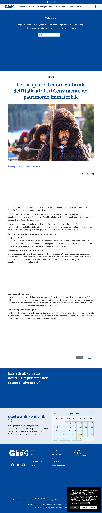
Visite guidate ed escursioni (45, 24)
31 (81, 439)
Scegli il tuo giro (38, 12)
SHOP (54, 458)
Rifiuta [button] (74, 507)
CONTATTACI (56, 454)
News (31, 7)
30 (75, 439)
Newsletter (24, 12)
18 (86, 431)
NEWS (33, 458)
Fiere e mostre (62, 28)
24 (81, 435)
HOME (33, 451)
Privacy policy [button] (74, 503)
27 (57, 439)
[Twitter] (51, 2)
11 (86, 427)
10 (81, 427)
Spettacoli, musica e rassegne (72, 24)
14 (64, 431)
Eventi (23, 7)
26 (92, 435)
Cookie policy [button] (86, 500)
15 (70, 431)
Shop (79, 7)
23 (75, 435)
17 (81, 431)
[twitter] (18, 463)
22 (70, 435)
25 (86, 435)
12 (92, 427)
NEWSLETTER (57, 461)
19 (92, 431)
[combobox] (49, 35)
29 (70, 439)
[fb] (12, 463)
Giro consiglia (41, 7)
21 (64, 435)
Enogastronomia (24, 24)
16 (75, 431)
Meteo (52, 7)
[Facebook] (48, 2)
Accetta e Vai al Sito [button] (89, 507)
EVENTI (33, 454)
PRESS (33, 465)
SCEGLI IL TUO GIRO (59, 465)
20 (57, 435)
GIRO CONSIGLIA (36, 461)
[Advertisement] (51, 50)
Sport (73, 28)
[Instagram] (54, 2)
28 (64, 439)
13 (57, 431)
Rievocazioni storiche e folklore (39, 28)
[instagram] (23, 463)
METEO (54, 451)
